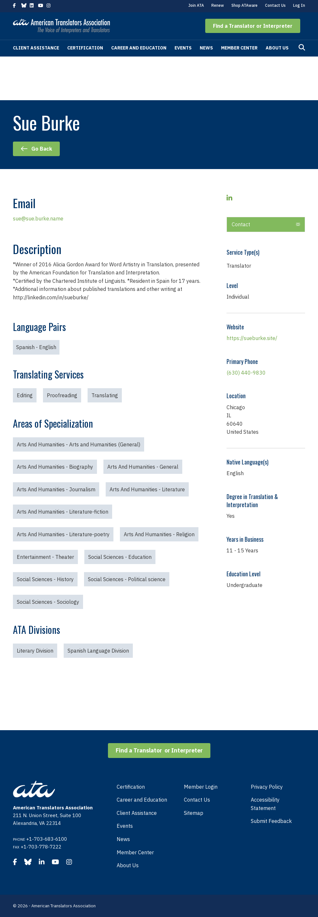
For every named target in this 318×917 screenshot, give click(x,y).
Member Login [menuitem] (200, 787)
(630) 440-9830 (246, 372)
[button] (252, 26)
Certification (85, 48)
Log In (299, 5)
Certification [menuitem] (131, 787)
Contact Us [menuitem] (197, 799)
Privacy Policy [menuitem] (267, 787)
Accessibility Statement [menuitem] (265, 803)
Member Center (239, 48)
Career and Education (138, 48)
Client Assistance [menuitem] (137, 813)
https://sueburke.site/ (252, 338)
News (206, 48)
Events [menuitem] (125, 826)
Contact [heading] (241, 224)
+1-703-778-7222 (41, 847)
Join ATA (196, 5)
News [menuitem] (123, 839)
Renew (217, 5)
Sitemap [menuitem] (193, 813)
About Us (277, 48)
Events (183, 48)
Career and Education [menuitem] (142, 799)
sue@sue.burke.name (38, 218)
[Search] (302, 47)
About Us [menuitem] (128, 865)
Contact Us (275, 5)
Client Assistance (36, 48)
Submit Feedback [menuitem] (271, 821)
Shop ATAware (244, 5)
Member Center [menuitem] (135, 852)
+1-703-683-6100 (46, 839)
